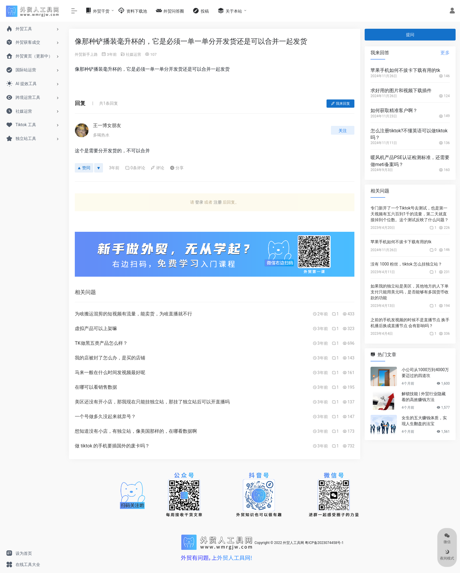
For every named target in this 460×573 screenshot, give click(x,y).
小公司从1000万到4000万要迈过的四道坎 (425, 372)
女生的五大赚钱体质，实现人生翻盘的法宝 (424, 420)
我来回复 (340, 104)
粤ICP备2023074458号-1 (324, 543)
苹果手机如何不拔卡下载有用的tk (405, 70)
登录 (199, 202)
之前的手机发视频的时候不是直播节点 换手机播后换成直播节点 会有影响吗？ (410, 322)
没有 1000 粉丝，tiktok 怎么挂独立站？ (406, 264)
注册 (218, 202)
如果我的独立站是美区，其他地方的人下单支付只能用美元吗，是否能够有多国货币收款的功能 (410, 292)
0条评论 (135, 167)
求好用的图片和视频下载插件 (401, 90)
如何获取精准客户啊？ (394, 110)
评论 (157, 167)
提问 (410, 34)
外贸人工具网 (293, 543)
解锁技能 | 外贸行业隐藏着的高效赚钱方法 (424, 396)
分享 (177, 167)
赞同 (84, 167)
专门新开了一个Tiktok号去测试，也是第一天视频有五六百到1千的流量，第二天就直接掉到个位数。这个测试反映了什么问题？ (410, 214)
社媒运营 (133, 54)
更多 (445, 52)
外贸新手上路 (86, 54)
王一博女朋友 (107, 125)
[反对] (98, 168)
